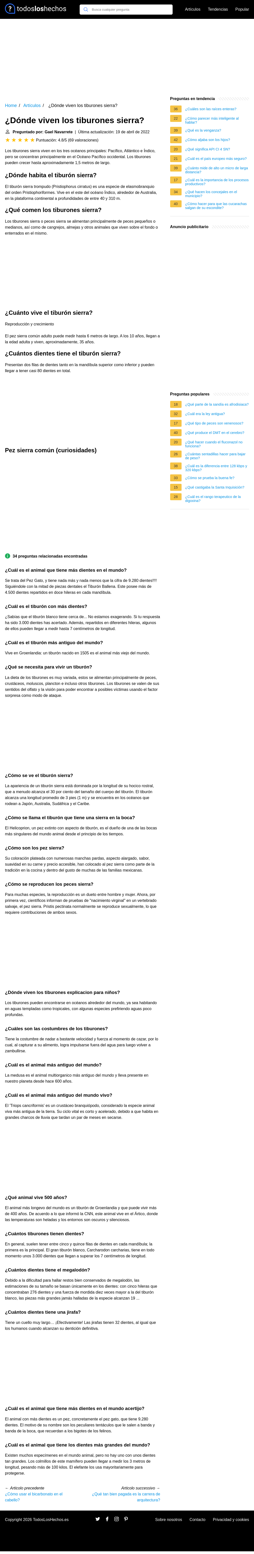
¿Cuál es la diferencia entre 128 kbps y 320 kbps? (216, 468)
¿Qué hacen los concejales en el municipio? (211, 194)
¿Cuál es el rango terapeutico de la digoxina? (213, 499)
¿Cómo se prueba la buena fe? (209, 478)
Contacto (197, 1520)
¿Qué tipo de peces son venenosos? (214, 423)
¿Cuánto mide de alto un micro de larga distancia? (216, 170)
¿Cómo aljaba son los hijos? (207, 140)
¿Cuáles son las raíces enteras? (210, 109)
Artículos (192, 9)
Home (11, 105)
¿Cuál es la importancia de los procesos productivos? (217, 182)
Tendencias (218, 9)
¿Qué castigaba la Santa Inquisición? (214, 487)
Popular (242, 9)
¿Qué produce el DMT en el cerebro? (214, 433)
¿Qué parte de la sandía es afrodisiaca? (217, 404)
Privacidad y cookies (231, 1520)
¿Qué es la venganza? (203, 130)
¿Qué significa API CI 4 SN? (207, 149)
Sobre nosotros (168, 1520)
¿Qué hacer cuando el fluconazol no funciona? (214, 444)
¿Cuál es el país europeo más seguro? (216, 159)
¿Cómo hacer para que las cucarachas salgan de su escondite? (216, 206)
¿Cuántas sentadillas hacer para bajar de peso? (215, 456)
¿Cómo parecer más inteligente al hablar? (212, 120)
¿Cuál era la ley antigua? (205, 414)
